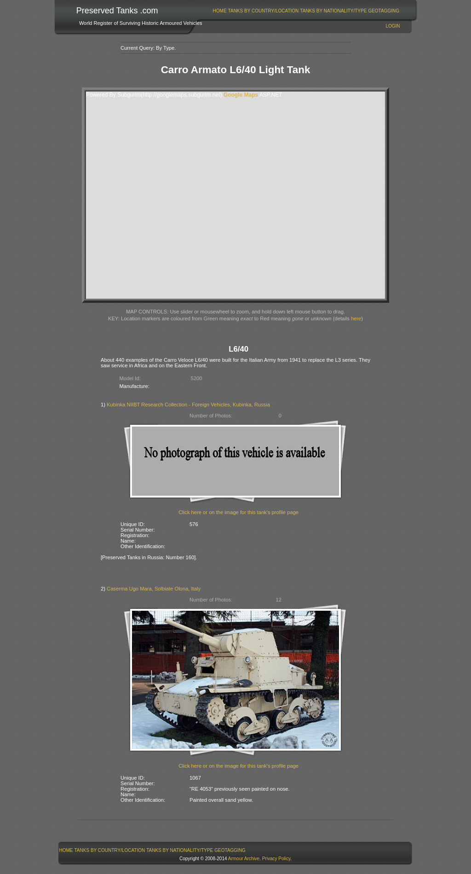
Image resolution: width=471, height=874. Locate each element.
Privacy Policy (276, 858)
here (356, 318)
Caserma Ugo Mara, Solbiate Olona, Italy (154, 588)
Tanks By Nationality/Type (333, 10)
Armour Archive (243, 858)
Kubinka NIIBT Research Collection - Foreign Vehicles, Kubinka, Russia (188, 404)
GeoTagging (383, 10)
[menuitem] (219, 11)
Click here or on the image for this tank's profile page (238, 512)
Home (220, 10)
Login (392, 26)
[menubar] (306, 11)
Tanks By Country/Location (263, 10)
